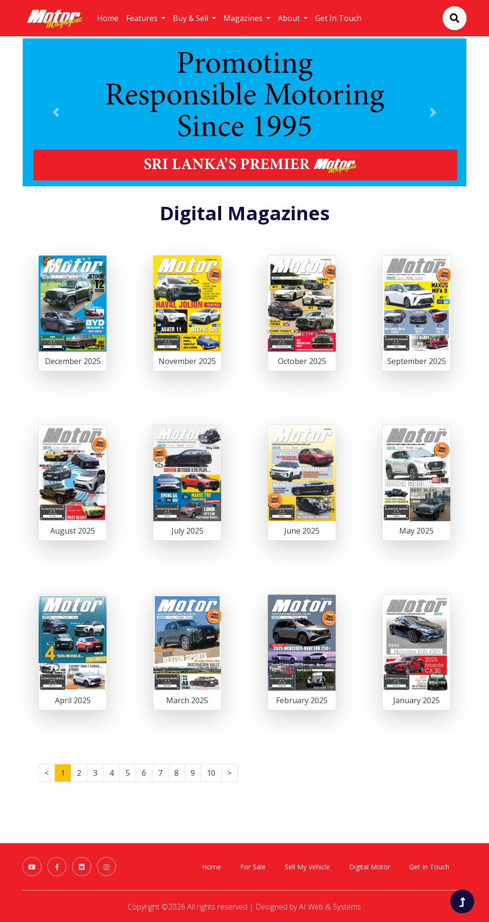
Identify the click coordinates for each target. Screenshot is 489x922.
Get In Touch (338, 18)
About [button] (290, 18)
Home (107, 18)
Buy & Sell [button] (191, 18)
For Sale (253, 866)
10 (211, 773)
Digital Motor (369, 866)
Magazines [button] (244, 18)
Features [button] (142, 18)
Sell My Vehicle (307, 866)
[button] (55, 112)
